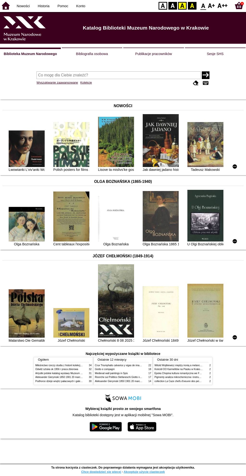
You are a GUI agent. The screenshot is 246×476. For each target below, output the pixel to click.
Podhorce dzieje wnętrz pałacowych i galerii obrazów (63, 381)
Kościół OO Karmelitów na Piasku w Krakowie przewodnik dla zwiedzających (195, 369)
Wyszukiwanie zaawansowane (57, 82)
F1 (211, 5)
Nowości (23, 6)
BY (192, 5)
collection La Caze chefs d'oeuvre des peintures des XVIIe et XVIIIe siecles (194, 381)
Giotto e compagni (105, 369)
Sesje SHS (215, 54)
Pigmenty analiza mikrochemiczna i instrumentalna (181, 377)
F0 (203, 5)
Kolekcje (86, 82)
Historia (43, 6)
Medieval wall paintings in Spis (111, 373)
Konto (80, 6)
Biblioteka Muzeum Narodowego (30, 54)
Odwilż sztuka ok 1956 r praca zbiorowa (56, 369)
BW (173, 5)
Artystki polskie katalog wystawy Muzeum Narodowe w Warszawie (70, 373)
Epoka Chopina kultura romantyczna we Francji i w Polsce (185, 373)
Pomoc (62, 6)
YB (182, 5)
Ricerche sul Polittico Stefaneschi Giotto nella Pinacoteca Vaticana (130, 377)
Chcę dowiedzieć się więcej (101, 472)
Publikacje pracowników (153, 54)
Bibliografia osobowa (92, 54)
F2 (222, 5)
